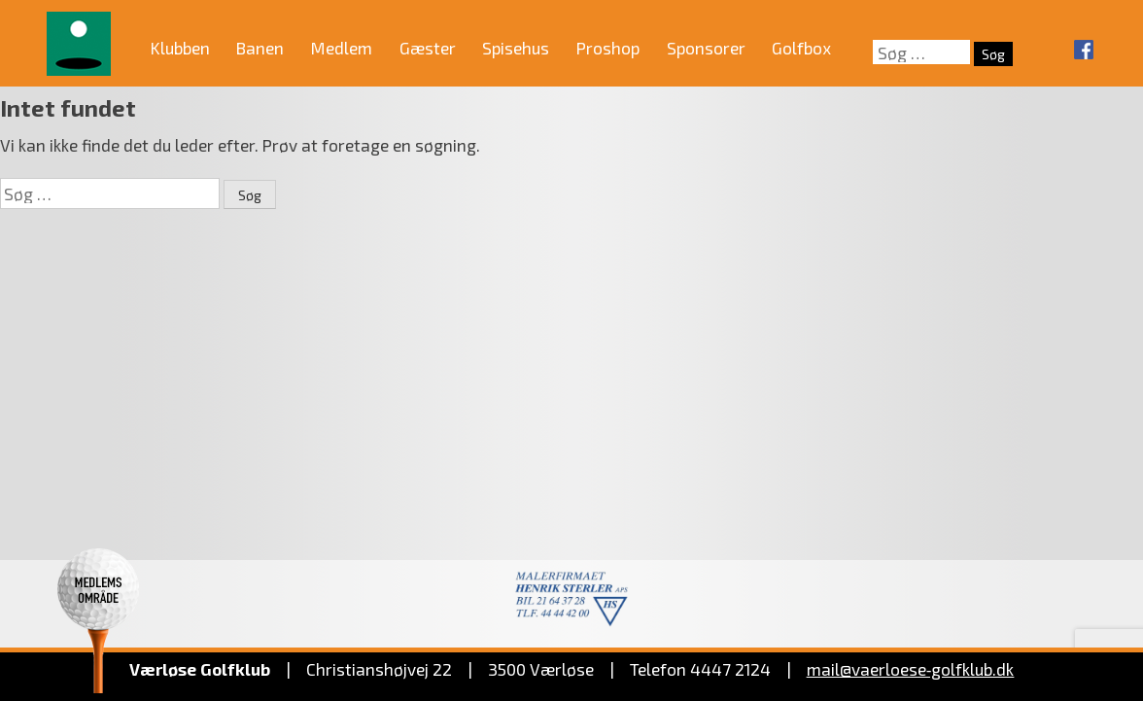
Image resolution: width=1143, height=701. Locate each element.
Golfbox (801, 47)
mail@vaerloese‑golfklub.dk (911, 669)
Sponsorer (706, 47)
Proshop (608, 47)
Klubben (180, 47)
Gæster (427, 47)
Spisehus (515, 47)
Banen (260, 47)
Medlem (341, 47)
